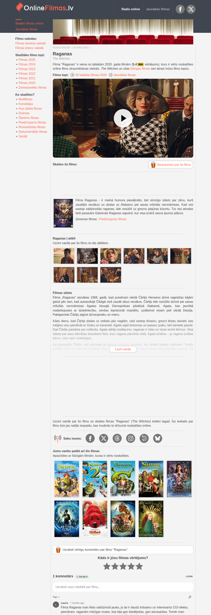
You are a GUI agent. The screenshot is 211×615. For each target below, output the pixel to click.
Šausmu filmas (29, 117)
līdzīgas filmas (140, 68)
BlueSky (158, 438)
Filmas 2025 (27, 59)
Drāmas (24, 113)
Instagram (131, 438)
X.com (191, 9)
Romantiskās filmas (32, 127)
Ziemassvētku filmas (33, 87)
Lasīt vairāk (123, 349)
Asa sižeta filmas (30, 108)
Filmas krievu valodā (29, 48)
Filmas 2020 (27, 83)
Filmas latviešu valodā (30, 43)
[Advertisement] (123, 183)
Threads (117, 438)
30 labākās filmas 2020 (91, 75)
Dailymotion (144, 438)
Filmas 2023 (27, 69)
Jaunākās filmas (158, 9)
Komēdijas (26, 104)
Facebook (180, 9)
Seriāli (23, 136)
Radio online (131, 9)
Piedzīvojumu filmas (32, 122)
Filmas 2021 (27, 78)
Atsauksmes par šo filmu (174, 164)
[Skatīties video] (123, 118)
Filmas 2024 (27, 64)
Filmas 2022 (27, 73)
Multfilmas (26, 99)
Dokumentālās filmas (33, 131)
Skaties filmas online (29, 23)
